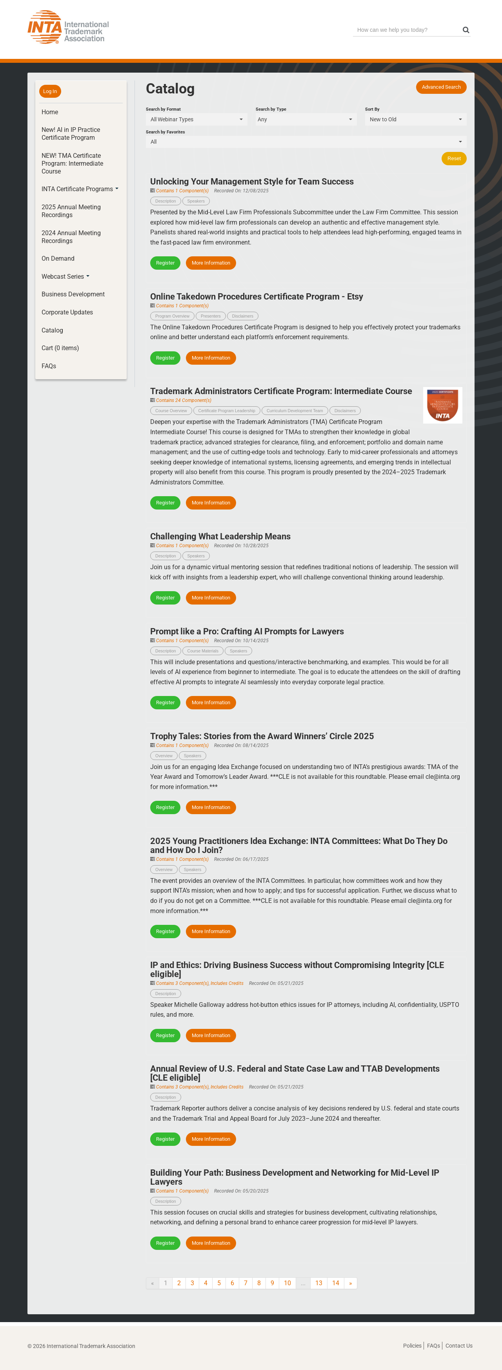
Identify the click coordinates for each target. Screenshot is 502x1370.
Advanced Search (441, 87)
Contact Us (459, 1346)
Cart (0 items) (60, 348)
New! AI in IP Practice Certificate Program (71, 133)
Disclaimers (242, 316)
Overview (164, 755)
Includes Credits (227, 983)
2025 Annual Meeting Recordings (71, 211)
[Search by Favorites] (306, 142)
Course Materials (202, 650)
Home (50, 112)
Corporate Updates (67, 312)
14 (335, 1283)
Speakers (196, 201)
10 (287, 1283)
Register (165, 263)
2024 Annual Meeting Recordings (71, 237)
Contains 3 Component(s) (182, 983)
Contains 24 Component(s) (183, 400)
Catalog (52, 330)
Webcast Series (65, 276)
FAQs (49, 366)
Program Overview (172, 316)
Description (165, 201)
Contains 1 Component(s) (182, 191)
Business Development (73, 294)
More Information (211, 263)
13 (318, 1283)
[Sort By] (416, 119)
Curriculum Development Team (295, 410)
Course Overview (171, 410)
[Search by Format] (196, 119)
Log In (50, 91)
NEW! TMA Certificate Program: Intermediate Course (72, 163)
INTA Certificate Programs (80, 189)
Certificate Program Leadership (226, 410)
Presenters (211, 316)
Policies (412, 1346)
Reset (454, 158)
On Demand (58, 258)
